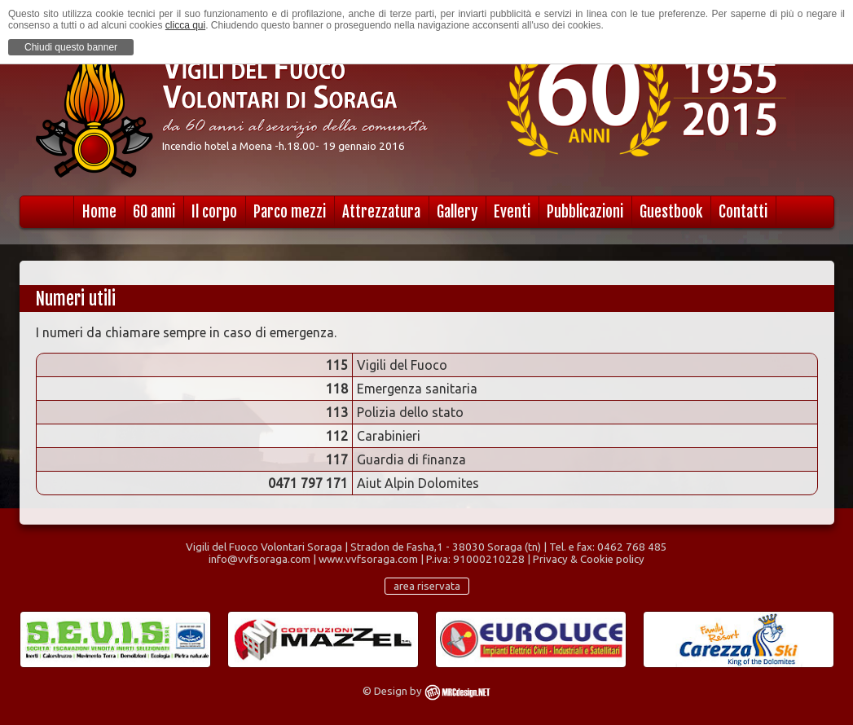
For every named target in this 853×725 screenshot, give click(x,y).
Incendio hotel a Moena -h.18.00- (240, 146)
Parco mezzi (289, 212)
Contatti (743, 212)
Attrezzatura (381, 212)
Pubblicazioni (585, 212)
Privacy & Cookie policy (588, 559)
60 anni (154, 212)
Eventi (512, 212)
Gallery (457, 212)
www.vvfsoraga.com (368, 559)
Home (99, 212)
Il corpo (214, 212)
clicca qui (185, 25)
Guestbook (671, 212)
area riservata (427, 586)
